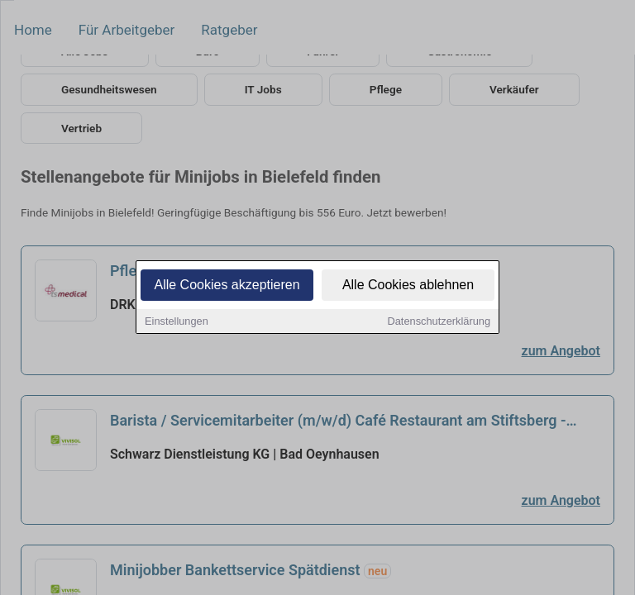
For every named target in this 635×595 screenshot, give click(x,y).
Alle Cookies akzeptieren (226, 285)
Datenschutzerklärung (439, 322)
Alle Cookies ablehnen (408, 285)
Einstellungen (176, 322)
